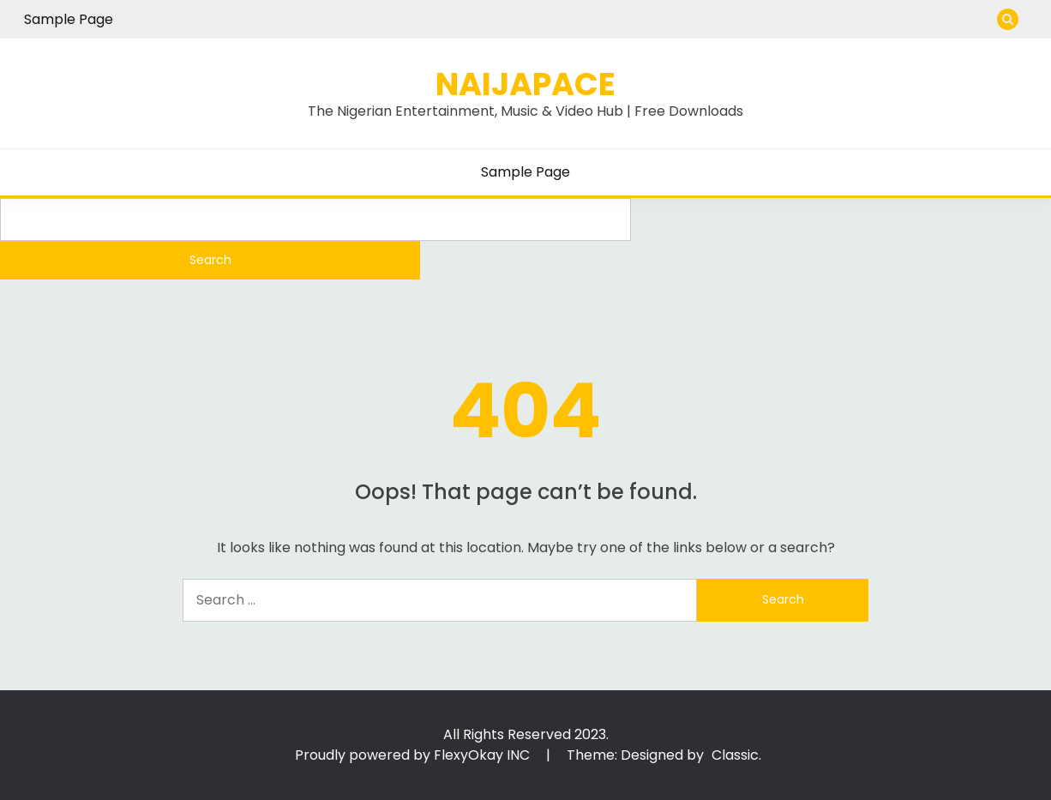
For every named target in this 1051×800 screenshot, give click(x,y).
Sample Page (68, 19)
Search (210, 259)
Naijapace (525, 84)
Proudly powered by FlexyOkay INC (414, 755)
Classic (735, 755)
